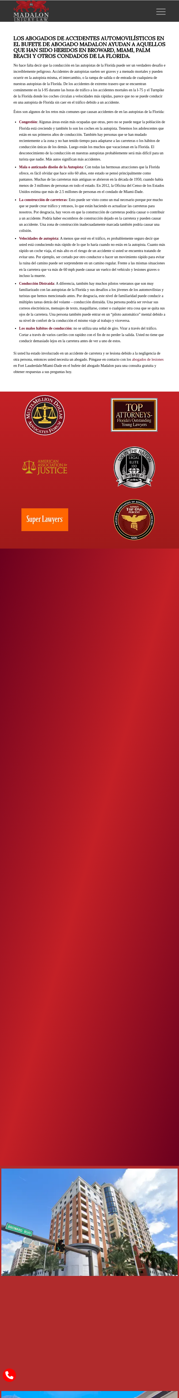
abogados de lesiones (147, 359)
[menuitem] (158, 11)
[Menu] (158, 11)
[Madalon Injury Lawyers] (74, 11)
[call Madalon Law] (9, 1375)
